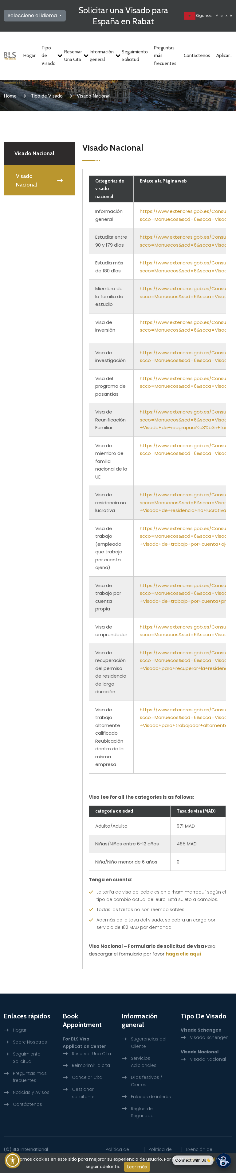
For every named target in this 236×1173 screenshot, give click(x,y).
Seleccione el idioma (33, 15)
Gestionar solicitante (83, 1093)
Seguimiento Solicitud (135, 56)
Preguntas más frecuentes (165, 55)
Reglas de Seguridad (142, 1112)
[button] (12, 1160)
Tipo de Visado (49, 55)
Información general (103, 56)
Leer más (137, 1167)
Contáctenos (197, 55)
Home (10, 96)
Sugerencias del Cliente (148, 1042)
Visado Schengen (209, 1037)
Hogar (29, 55)
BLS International (30, 1149)
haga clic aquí (184, 954)
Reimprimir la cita (91, 1065)
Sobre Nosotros (30, 1042)
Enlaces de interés (151, 1097)
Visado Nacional (26, 180)
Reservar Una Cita (74, 56)
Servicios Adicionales (143, 1062)
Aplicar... (224, 55)
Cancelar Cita (87, 1077)
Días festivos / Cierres (146, 1081)
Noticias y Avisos (31, 1092)
